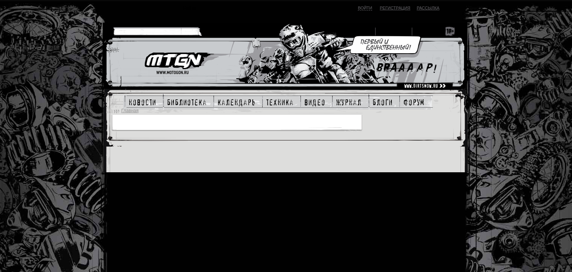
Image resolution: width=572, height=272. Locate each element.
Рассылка (428, 8)
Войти (365, 8)
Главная (130, 110)
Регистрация (395, 8)
